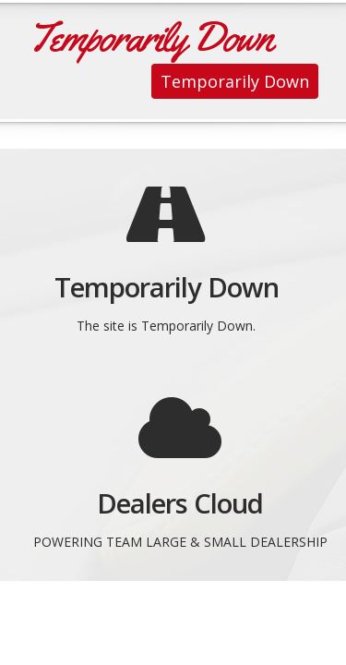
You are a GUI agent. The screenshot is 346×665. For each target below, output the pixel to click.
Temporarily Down (235, 81)
